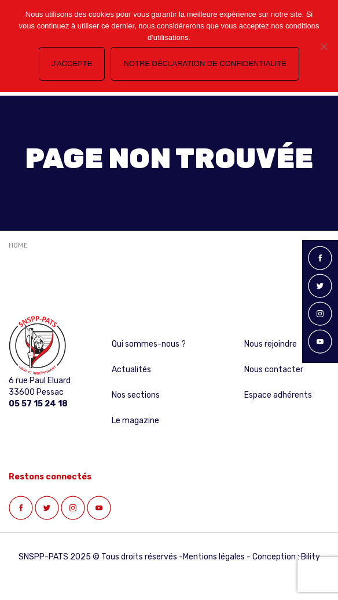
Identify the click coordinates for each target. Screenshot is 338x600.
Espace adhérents (278, 395)
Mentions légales (214, 557)
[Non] (323, 46)
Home (18, 245)
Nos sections (136, 395)
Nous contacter (273, 369)
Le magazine (135, 421)
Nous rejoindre (270, 344)
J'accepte (72, 63)
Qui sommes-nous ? (149, 344)
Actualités (131, 369)
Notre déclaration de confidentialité (204, 63)
